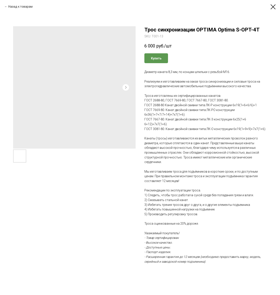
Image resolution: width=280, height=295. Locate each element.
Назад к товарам (20, 6)
